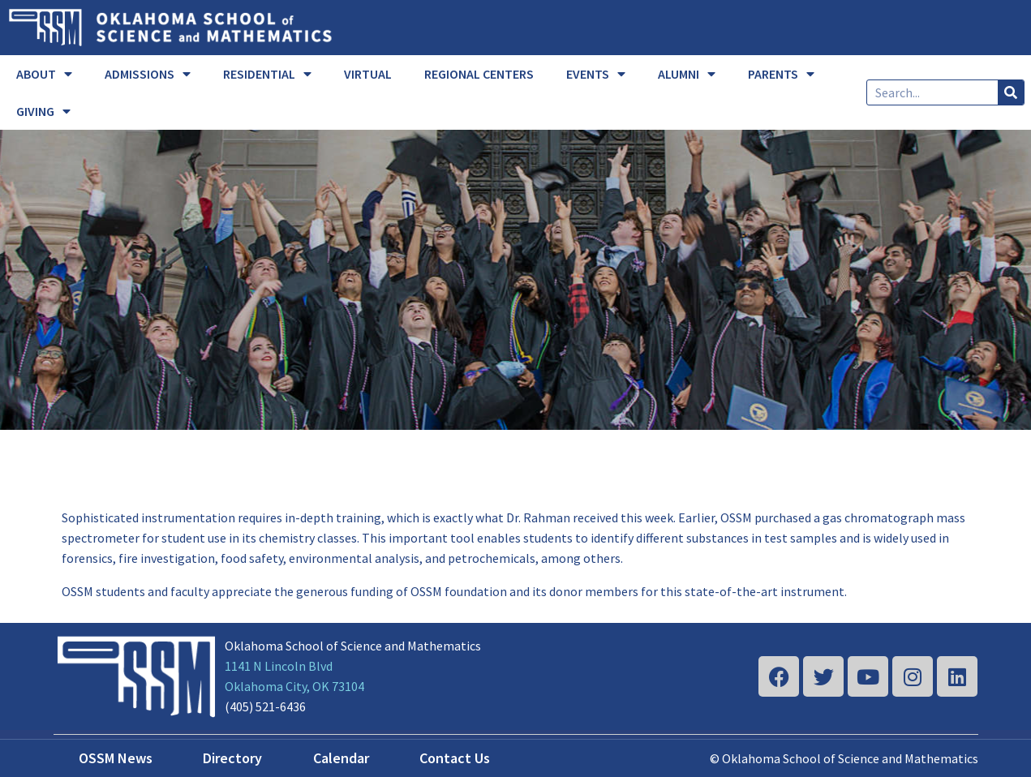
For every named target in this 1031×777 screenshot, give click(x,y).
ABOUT (44, 73)
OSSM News (116, 758)
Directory (232, 758)
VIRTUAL (368, 74)
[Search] (1011, 92)
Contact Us (454, 758)
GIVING (43, 111)
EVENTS (595, 73)
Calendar (341, 758)
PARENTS (781, 73)
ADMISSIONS (148, 73)
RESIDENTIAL (267, 73)
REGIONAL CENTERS (479, 74)
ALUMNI (686, 73)
